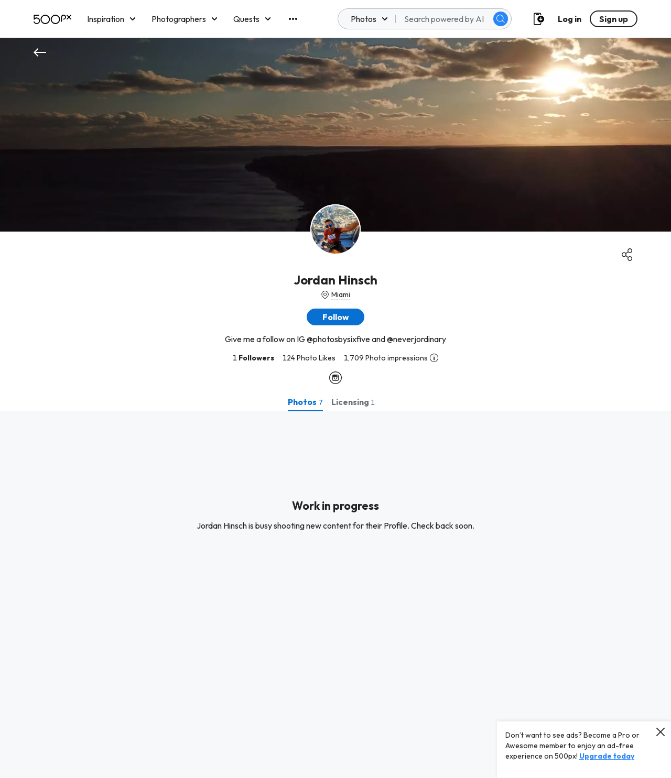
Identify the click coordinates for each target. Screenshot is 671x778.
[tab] (305, 401)
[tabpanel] (335, 594)
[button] (335, 317)
